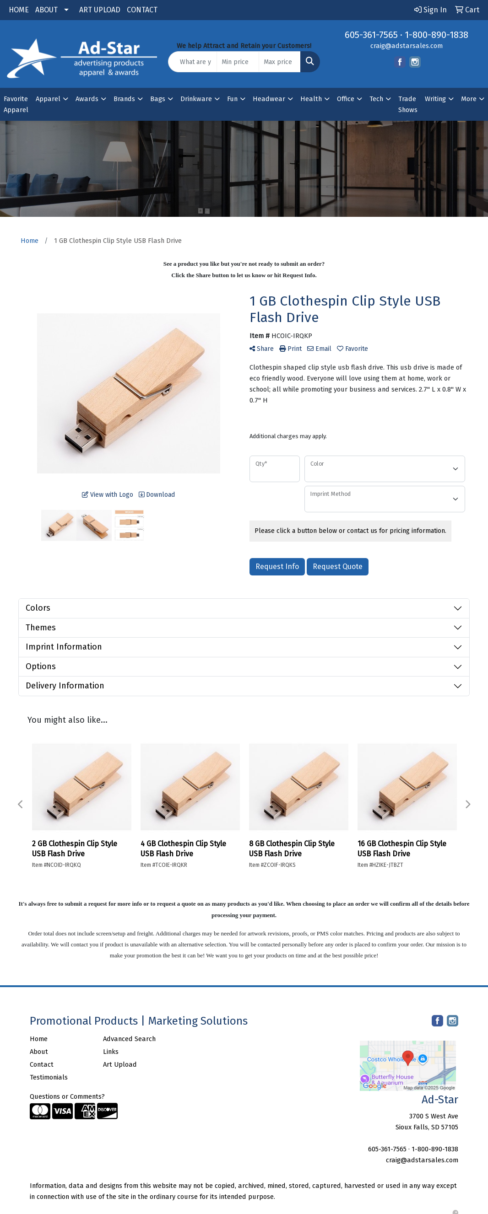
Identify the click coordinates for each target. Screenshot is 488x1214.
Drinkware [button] (196, 99)
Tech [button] (376, 99)
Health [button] (311, 99)
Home (39, 1039)
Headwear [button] (269, 99)
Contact (42, 1064)
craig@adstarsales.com (406, 46)
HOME (19, 9)
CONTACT (142, 9)
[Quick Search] (192, 61)
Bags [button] (157, 99)
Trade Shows (408, 104)
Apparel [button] (48, 99)
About (39, 1051)
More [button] (469, 99)
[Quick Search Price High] (280, 61)
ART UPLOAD (99, 9)
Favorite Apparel (16, 104)
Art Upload (120, 1064)
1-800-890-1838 (436, 34)
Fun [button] (232, 99)
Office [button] (345, 99)
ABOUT (46, 9)
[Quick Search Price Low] (238, 61)
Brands (124, 99)
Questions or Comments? (67, 1096)
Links (111, 1051)
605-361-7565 (371, 34)
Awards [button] (87, 99)
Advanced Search (129, 1039)
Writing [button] (435, 99)
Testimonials (49, 1077)
